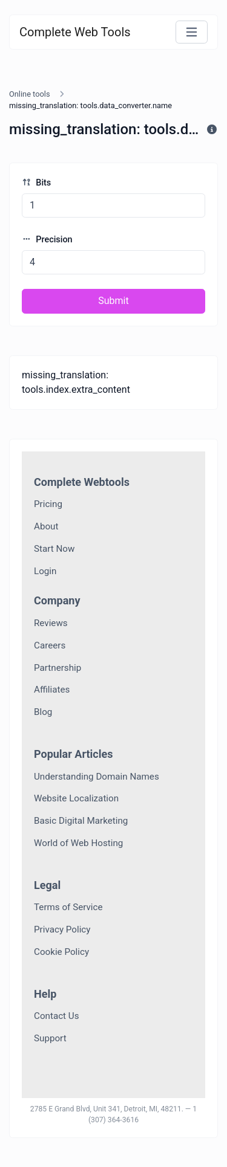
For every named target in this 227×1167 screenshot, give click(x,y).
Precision (47, 239)
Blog (43, 711)
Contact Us (56, 1015)
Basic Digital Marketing (81, 820)
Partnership (57, 667)
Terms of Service (68, 907)
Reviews (51, 623)
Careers (49, 645)
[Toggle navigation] (192, 32)
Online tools (29, 94)
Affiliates (52, 689)
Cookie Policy (61, 951)
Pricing (48, 504)
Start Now (54, 548)
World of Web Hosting (78, 843)
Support (50, 1038)
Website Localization (76, 798)
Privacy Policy (62, 929)
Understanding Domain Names (96, 776)
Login (45, 571)
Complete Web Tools (75, 32)
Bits (36, 183)
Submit (113, 300)
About (46, 526)
